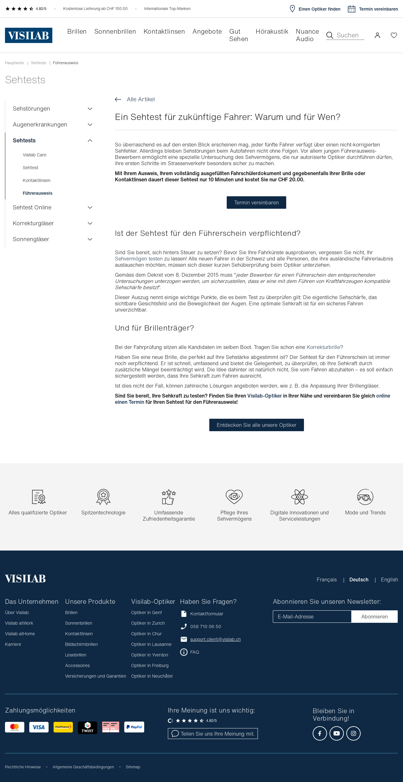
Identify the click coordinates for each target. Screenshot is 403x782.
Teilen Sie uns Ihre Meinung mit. (212, 733)
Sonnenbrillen (78, 623)
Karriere (13, 644)
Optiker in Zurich (148, 623)
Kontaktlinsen (79, 633)
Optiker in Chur (146, 633)
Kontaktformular (201, 613)
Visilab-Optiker (264, 395)
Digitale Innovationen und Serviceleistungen (299, 515)
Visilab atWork (19, 623)
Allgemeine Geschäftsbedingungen (83, 767)
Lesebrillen (75, 654)
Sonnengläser (31, 239)
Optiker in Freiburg (149, 665)
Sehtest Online (32, 207)
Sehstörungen (31, 108)
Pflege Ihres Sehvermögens (234, 515)
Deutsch (359, 579)
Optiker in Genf (146, 612)
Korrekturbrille (323, 347)
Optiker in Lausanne (151, 644)
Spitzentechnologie (103, 512)
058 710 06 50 (205, 626)
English (389, 579)
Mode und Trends (365, 512)
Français (327, 579)
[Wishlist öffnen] (394, 35)
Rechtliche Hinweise (23, 767)
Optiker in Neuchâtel (152, 676)
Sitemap (133, 767)
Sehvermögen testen (139, 258)
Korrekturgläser (33, 223)
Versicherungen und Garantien (95, 676)
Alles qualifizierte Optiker (37, 512)
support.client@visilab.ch (215, 639)
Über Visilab (17, 612)
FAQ (194, 652)
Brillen (71, 612)
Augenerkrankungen (40, 124)
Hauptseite (14, 62)
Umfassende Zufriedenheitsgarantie (169, 515)
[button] (377, 35)
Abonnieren (374, 616)
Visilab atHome (20, 633)
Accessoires (77, 665)
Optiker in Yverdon (149, 654)
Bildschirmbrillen (81, 644)
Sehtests (38, 62)
